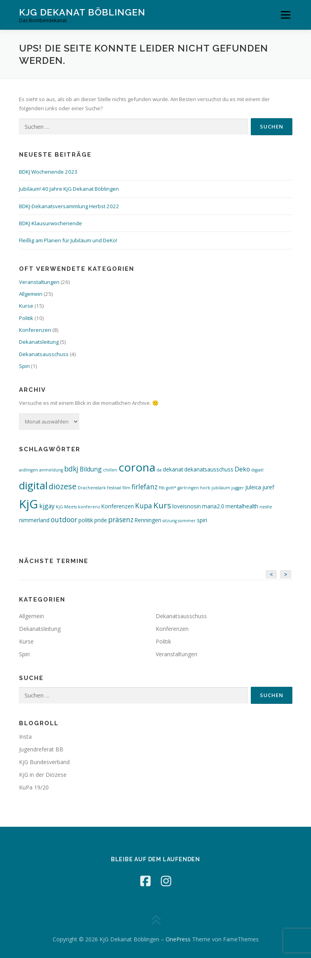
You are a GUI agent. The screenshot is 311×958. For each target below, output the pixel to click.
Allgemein (30, 293)
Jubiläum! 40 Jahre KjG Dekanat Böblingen (69, 188)
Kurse (26, 305)
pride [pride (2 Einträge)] (100, 520)
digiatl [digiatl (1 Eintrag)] (257, 470)
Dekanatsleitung (39, 341)
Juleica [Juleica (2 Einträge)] (253, 487)
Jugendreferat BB (41, 749)
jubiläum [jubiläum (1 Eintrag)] (221, 487)
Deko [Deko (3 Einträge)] (242, 469)
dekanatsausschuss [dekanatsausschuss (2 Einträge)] (208, 469)
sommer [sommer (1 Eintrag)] (187, 520)
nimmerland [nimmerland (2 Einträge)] (34, 520)
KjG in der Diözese (43, 774)
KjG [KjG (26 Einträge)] (28, 504)
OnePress (178, 939)
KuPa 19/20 (34, 787)
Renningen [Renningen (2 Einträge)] (148, 520)
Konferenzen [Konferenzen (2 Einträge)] (117, 506)
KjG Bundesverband (44, 762)
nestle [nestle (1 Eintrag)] (265, 507)
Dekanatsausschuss (44, 354)
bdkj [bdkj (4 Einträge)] (71, 468)
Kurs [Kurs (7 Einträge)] (162, 505)
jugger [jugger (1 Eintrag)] (237, 487)
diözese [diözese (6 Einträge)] (62, 486)
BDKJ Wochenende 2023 (48, 171)
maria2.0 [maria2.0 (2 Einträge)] (213, 506)
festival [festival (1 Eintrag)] (114, 487)
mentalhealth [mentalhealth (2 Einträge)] (241, 506)
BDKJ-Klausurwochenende (50, 223)
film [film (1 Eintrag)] (126, 487)
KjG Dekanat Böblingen (82, 12)
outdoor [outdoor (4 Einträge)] (64, 519)
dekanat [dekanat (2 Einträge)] (173, 469)
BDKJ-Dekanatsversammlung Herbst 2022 (69, 206)
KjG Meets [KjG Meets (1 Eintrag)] (66, 507)
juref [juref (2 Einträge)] (268, 487)
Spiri (24, 366)
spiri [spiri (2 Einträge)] (202, 520)
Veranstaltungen (39, 281)
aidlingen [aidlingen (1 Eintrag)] (28, 470)
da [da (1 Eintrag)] (159, 470)
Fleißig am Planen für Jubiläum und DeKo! (68, 240)
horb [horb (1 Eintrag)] (205, 487)
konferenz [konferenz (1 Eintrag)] (89, 507)
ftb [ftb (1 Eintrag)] (162, 487)
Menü (285, 14)
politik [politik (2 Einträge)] (85, 520)
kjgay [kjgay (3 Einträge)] (47, 506)
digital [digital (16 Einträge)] (33, 485)
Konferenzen (35, 329)
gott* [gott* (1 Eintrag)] (171, 487)
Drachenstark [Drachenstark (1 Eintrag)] (92, 487)
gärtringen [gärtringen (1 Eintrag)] (188, 487)
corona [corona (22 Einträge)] (136, 467)
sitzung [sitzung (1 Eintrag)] (169, 520)
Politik (26, 318)
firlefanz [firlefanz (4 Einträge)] (145, 486)
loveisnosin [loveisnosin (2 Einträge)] (186, 506)
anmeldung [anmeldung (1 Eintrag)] (51, 470)
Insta (25, 736)
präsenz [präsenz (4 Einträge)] (121, 519)
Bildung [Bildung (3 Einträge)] (91, 469)
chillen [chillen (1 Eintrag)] (110, 470)
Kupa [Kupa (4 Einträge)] (143, 505)
